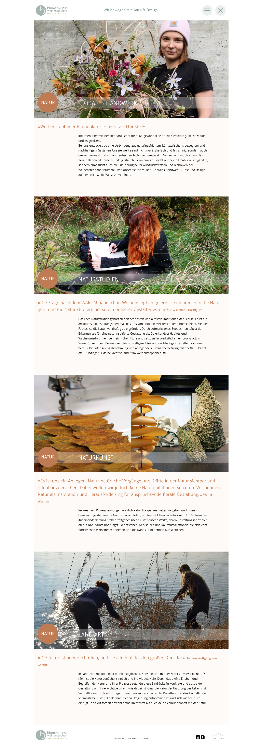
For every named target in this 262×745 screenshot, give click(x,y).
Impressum (118, 738)
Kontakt (145, 738)
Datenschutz (132, 738)
